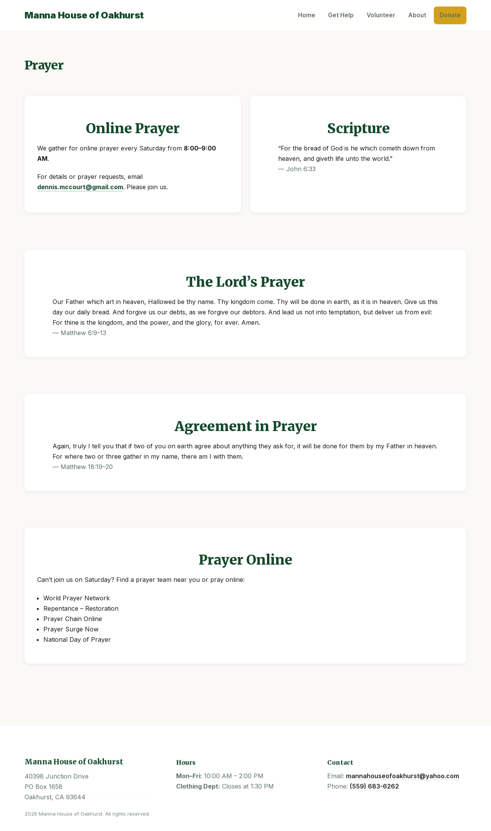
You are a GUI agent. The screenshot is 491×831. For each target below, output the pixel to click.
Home (306, 15)
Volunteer (381, 15)
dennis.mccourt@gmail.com (80, 187)
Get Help (341, 15)
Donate (450, 15)
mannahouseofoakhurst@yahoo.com (402, 776)
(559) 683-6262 (374, 787)
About (417, 15)
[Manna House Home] (84, 15)
